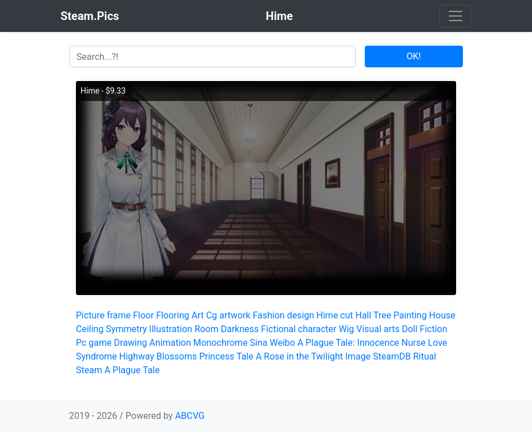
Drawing (130, 342)
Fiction (433, 329)
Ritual (424, 356)
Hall (364, 315)
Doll (409, 329)
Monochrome (220, 342)
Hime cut (334, 315)
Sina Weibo (272, 342)
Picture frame (103, 315)
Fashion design (284, 315)
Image (358, 356)
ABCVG (190, 415)
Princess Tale (226, 356)
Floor (143, 315)
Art (197, 315)
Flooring (172, 315)
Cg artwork (228, 315)
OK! (413, 56)
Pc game (94, 342)
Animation (170, 342)
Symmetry (126, 329)
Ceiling (89, 329)
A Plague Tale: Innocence (348, 342)
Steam (89, 370)
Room (207, 329)
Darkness (240, 329)
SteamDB (391, 356)
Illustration (170, 329)
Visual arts (378, 329)
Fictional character (298, 329)
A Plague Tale (132, 370)
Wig (346, 329)
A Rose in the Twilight (299, 356)
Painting (409, 315)
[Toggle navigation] (455, 16)
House (442, 315)
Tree (382, 315)
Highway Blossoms (158, 356)
